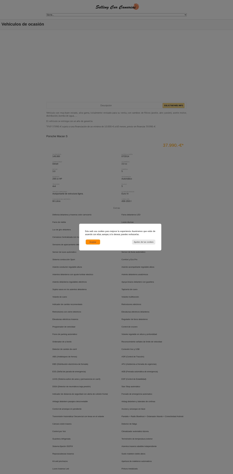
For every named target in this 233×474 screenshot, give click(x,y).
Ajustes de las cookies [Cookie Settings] (144, 242)
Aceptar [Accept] (92, 242)
